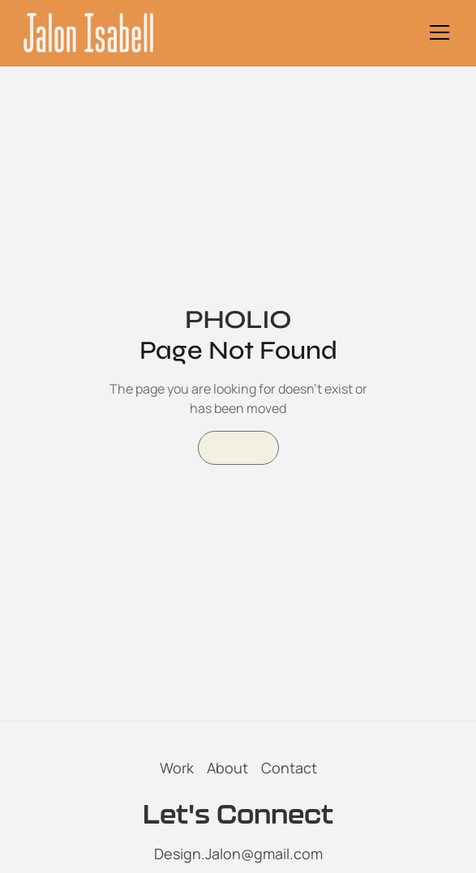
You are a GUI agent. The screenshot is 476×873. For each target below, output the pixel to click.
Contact (289, 767)
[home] (88, 33)
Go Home (238, 448)
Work (177, 767)
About (227, 767)
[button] (436, 32)
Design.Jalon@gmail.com (238, 853)
